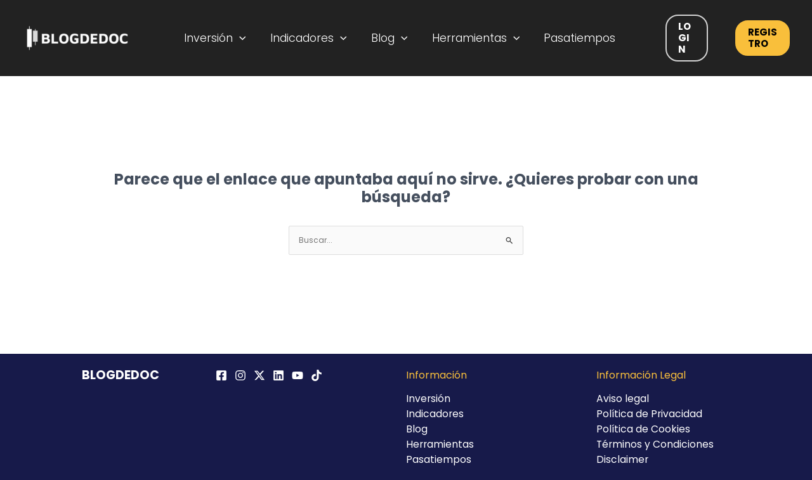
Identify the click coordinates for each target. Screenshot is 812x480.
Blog (390, 38)
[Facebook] (221, 375)
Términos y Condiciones (655, 444)
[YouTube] (297, 375)
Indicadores (313, 38)
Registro (757, 37)
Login (678, 37)
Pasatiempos (573, 38)
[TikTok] (316, 375)
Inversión (223, 38)
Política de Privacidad (650, 413)
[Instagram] (240, 375)
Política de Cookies (643, 429)
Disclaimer (622, 459)
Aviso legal (622, 398)
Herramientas (473, 38)
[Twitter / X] (259, 375)
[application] (247, 38)
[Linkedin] (278, 375)
